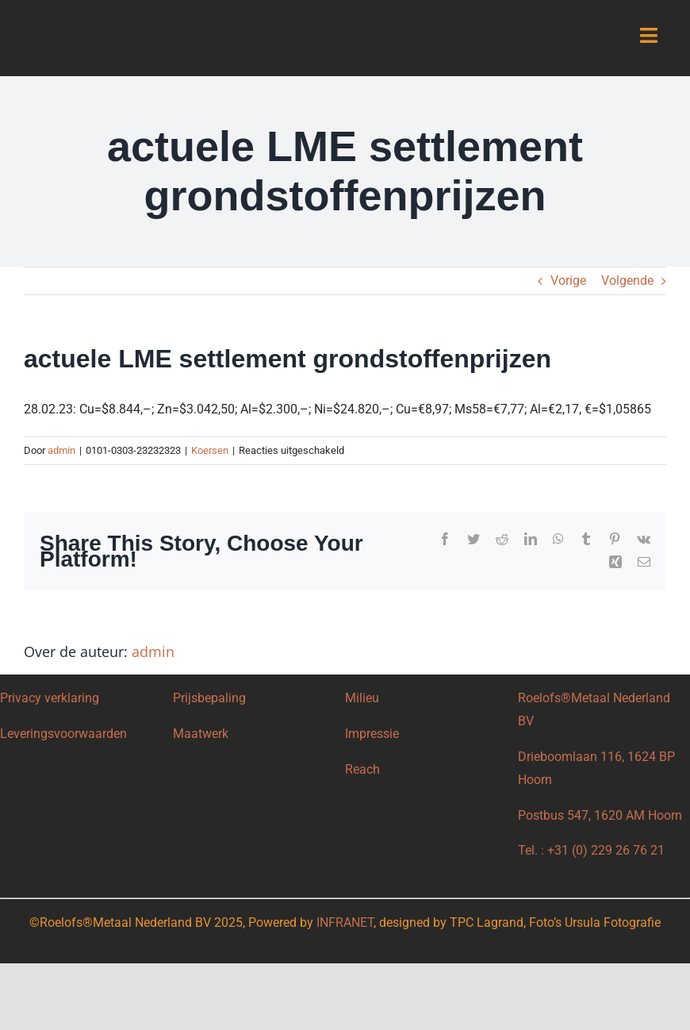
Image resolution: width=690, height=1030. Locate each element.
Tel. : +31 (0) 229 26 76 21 (591, 850)
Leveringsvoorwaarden (63, 733)
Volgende (627, 280)
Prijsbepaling (209, 697)
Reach (362, 769)
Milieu (363, 697)
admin (61, 450)
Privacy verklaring (49, 697)
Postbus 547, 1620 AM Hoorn (600, 815)
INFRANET (345, 922)
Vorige (568, 280)
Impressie (372, 733)
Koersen (209, 450)
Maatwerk (200, 733)
